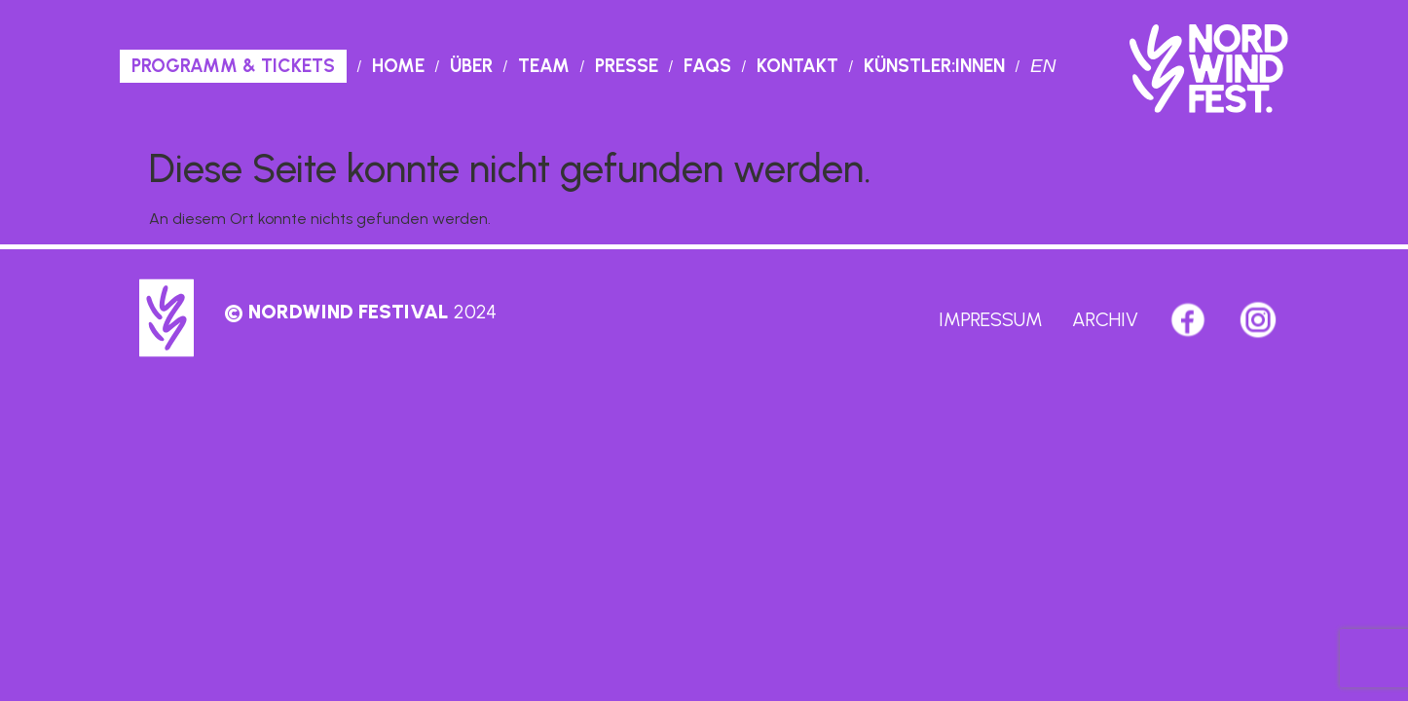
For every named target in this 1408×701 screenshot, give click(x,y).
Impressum (991, 319)
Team (544, 66)
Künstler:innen (934, 66)
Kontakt (797, 66)
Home (398, 66)
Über (471, 66)
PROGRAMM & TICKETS (233, 66)
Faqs (707, 66)
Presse (626, 66)
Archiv (1105, 319)
